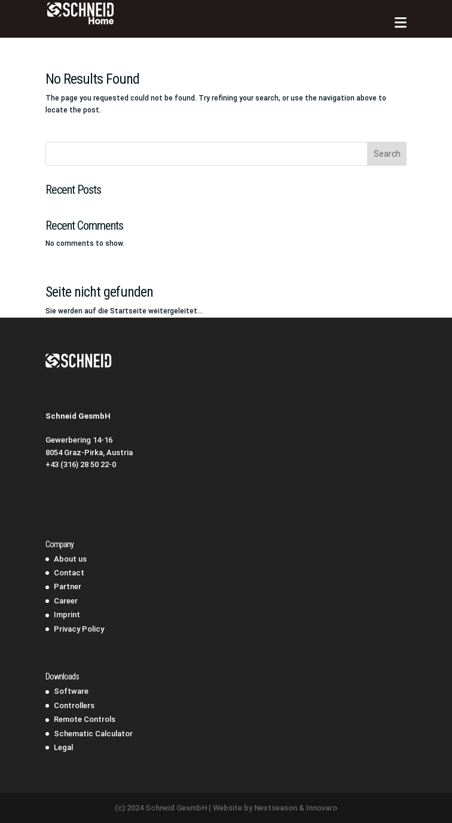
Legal (63, 747)
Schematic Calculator (93, 733)
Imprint (67, 614)
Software (71, 691)
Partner (67, 586)
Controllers (74, 705)
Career (66, 600)
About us (70, 558)
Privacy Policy (79, 628)
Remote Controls (84, 719)
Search (387, 153)
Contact (69, 572)
